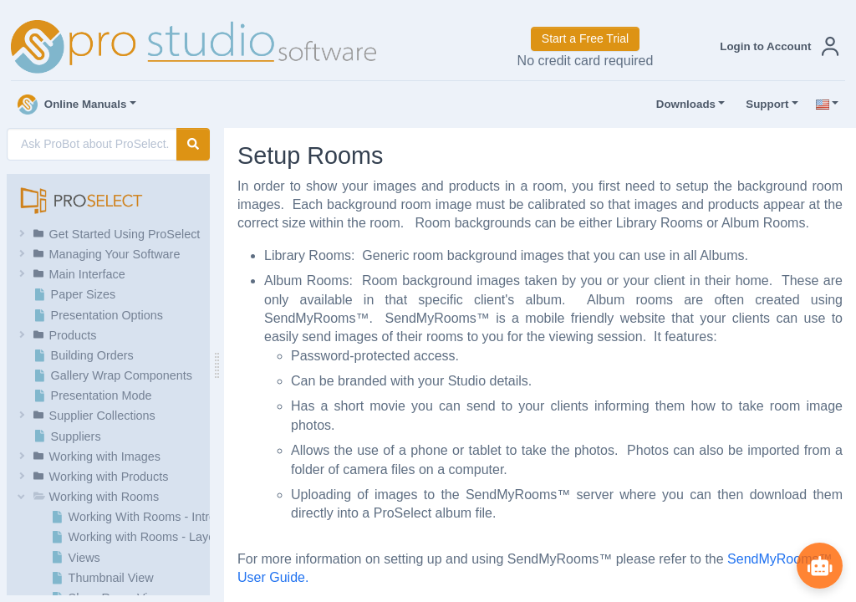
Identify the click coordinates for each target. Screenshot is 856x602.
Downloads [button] (682, 104)
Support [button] (763, 104)
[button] (775, 46)
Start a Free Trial (585, 38)
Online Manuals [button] (72, 104)
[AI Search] (92, 144)
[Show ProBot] (818, 564)
